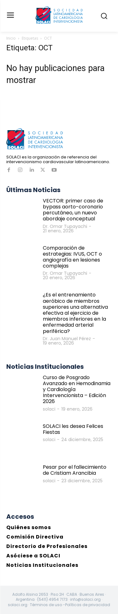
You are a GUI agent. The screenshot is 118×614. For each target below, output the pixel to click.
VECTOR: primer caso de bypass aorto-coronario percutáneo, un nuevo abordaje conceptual (73, 210)
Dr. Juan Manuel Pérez (67, 338)
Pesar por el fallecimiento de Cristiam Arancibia (74, 470)
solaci (49, 409)
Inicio (11, 38)
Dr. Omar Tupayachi (65, 226)
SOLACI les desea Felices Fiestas (73, 429)
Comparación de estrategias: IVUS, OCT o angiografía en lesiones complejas (72, 257)
